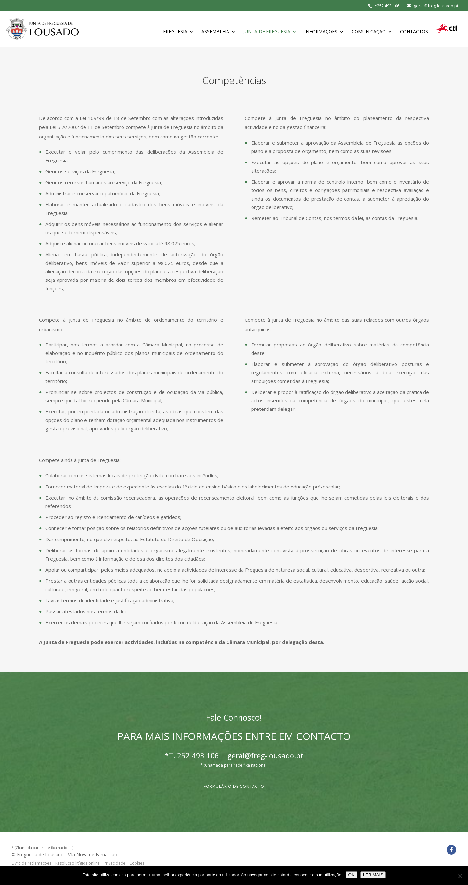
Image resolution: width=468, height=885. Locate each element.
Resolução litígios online (77, 863)
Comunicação (369, 31)
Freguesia (175, 31)
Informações (321, 31)
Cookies (136, 863)
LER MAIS (373, 874)
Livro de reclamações (31, 863)
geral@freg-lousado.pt (265, 755)
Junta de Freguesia (266, 31)
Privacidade (114, 863)
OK (351, 874)
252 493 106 (388, 5)
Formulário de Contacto (234, 786)
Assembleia (215, 31)
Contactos (414, 31)
